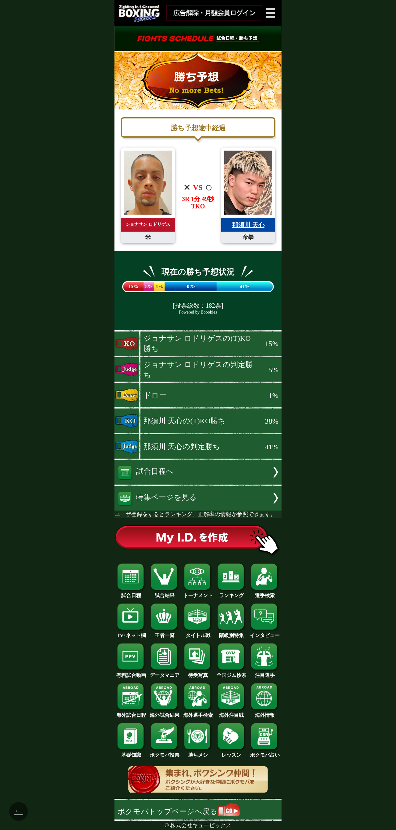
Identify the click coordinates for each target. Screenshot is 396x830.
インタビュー (265, 633)
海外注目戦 (231, 713)
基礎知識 (131, 753)
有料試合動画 (131, 673)
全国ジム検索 (231, 673)
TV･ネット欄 (131, 633)
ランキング (231, 593)
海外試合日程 (131, 713)
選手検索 (265, 593)
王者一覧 (164, 633)
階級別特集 (231, 633)
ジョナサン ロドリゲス (148, 224)
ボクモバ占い (265, 753)
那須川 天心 (248, 224)
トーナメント (198, 593)
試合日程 (131, 593)
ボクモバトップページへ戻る (179, 811)
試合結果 (164, 593)
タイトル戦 (198, 633)
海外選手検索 (198, 713)
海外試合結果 (164, 713)
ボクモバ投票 (164, 753)
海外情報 (265, 713)
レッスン (231, 753)
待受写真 (198, 673)
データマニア (164, 673)
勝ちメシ (198, 753)
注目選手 (265, 673)
